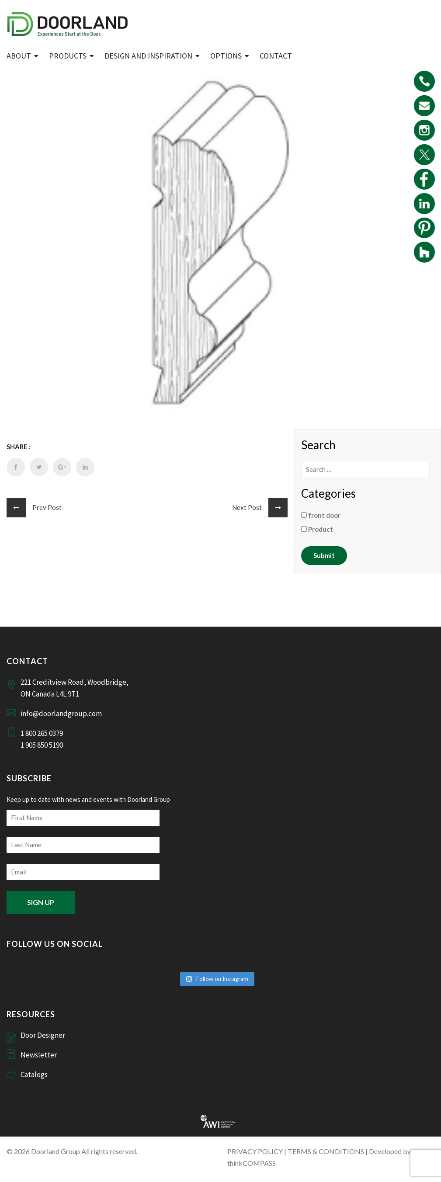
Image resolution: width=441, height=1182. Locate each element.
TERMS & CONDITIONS (326, 1151)
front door (320, 515)
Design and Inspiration (148, 56)
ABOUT (19, 56)
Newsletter (39, 1055)
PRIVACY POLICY (255, 1151)
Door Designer (43, 1035)
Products (68, 56)
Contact (276, 56)
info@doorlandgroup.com (61, 713)
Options (226, 56)
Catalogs (34, 1074)
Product (317, 529)
